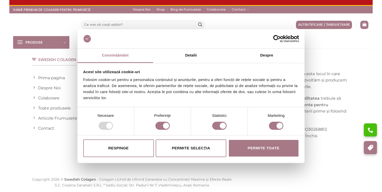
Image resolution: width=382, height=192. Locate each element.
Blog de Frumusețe (186, 9)
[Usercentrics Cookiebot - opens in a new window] (277, 38)
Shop (160, 9)
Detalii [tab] (191, 55)
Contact (240, 9)
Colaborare (216, 9)
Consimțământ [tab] (115, 55)
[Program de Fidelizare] (370, 147)
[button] (41, 42)
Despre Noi (142, 9)
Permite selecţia (191, 148)
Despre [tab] (266, 55)
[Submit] (200, 25)
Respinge (118, 148)
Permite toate (263, 148)
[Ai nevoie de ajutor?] (370, 129)
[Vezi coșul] (364, 25)
